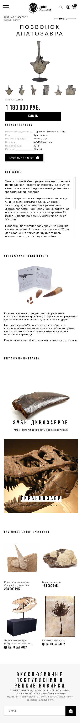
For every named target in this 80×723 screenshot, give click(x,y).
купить (33, 116)
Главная (9, 17)
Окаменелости (12, 20)
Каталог (21, 17)
